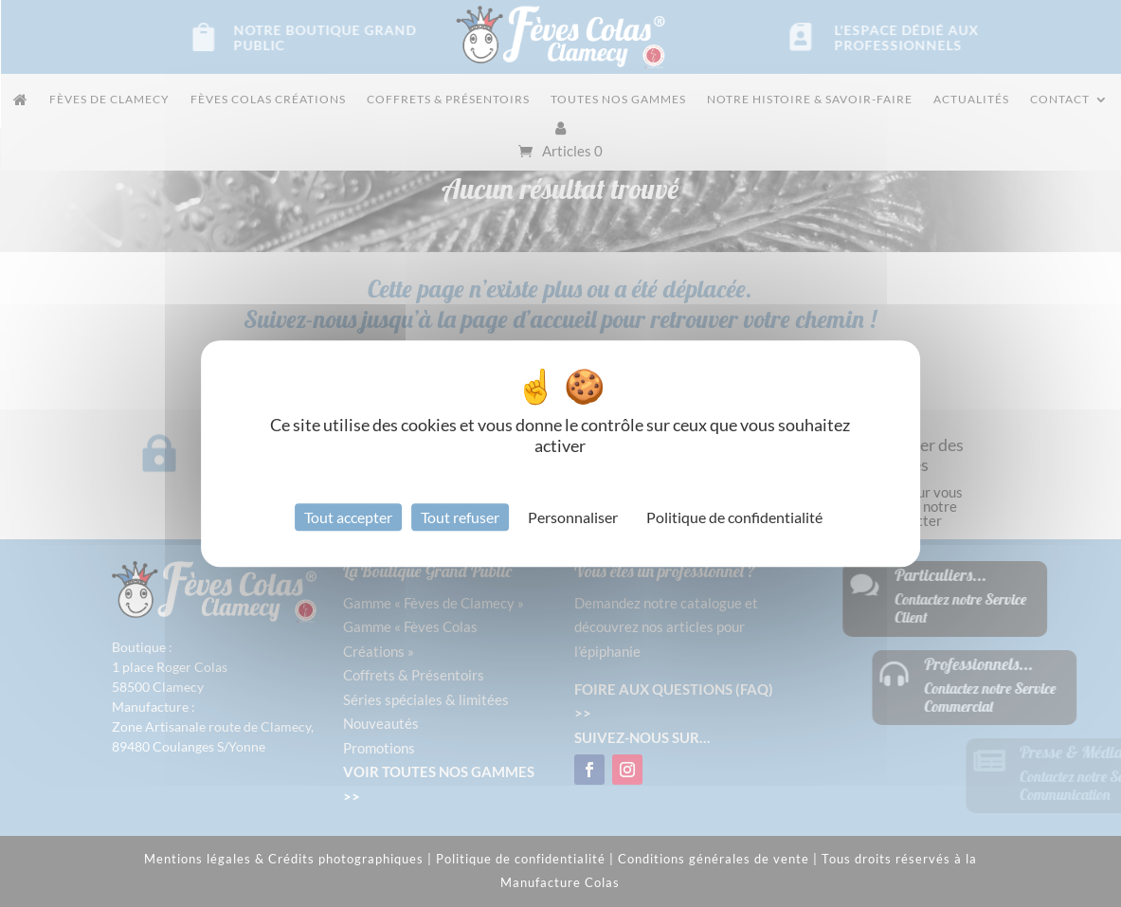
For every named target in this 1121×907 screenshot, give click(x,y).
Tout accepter (348, 517)
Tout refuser (460, 517)
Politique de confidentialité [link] (734, 517)
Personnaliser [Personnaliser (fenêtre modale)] (573, 517)
